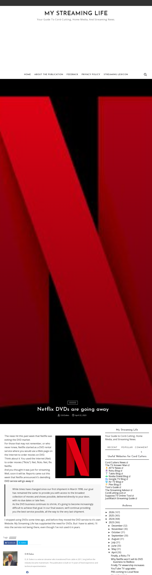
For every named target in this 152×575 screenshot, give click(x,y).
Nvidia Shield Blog (118, 476)
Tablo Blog (115, 473)
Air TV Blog (115, 481)
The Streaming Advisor (117, 490)
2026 (112, 512)
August (116, 539)
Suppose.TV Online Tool (118, 495)
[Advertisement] (76, 44)
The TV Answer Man (116, 465)
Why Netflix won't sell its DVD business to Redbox (127, 560)
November (118, 529)
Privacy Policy (91, 74)
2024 (112, 518)
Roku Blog (114, 470)
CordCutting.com (114, 492)
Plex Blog (114, 484)
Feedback (72, 74)
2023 (112, 522)
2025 (112, 515)
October (116, 532)
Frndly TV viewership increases (127, 565)
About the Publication (48, 74)
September (118, 535)
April (114, 552)
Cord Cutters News (115, 462)
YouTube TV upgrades (123, 568)
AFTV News (115, 467)
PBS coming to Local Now (125, 571)
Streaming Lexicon (116, 74)
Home (27, 74)
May (114, 549)
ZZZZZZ (72, 402)
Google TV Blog (117, 479)
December (117, 525)
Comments (141, 448)
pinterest (35, 543)
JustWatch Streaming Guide (120, 498)
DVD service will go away (17, 481)
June (114, 545)
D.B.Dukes (65, 415)
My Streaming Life (76, 14)
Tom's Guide (112, 487)
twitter (22, 543)
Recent (112, 447)
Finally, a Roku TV (120, 555)
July (114, 542)
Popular (127, 447)
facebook (10, 543)
